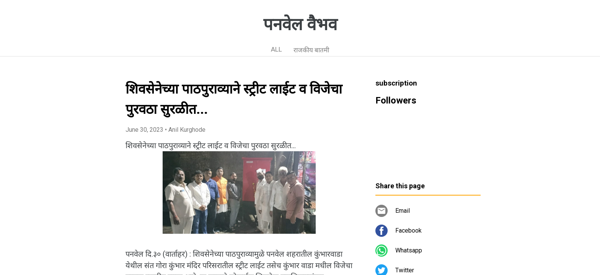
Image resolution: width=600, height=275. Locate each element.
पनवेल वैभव (300, 24)
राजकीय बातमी (311, 50)
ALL (276, 49)
